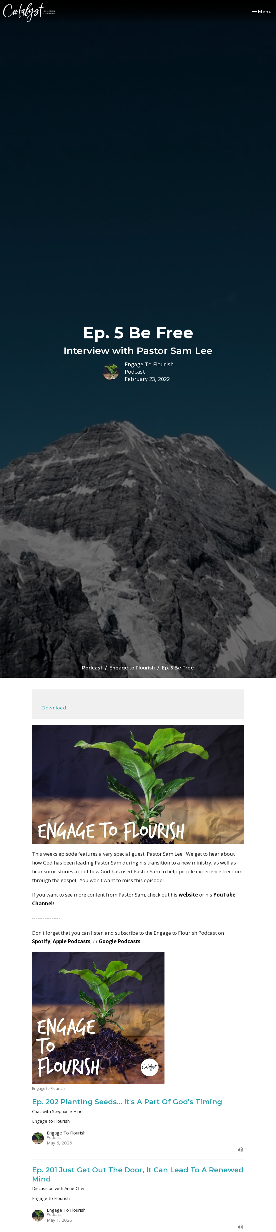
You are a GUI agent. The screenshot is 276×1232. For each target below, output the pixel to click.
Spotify (41, 941)
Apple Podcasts (71, 941)
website (188, 894)
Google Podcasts (119, 941)
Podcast (92, 668)
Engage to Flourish (132, 668)
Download (53, 708)
